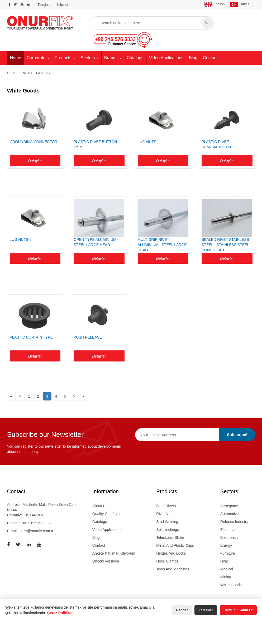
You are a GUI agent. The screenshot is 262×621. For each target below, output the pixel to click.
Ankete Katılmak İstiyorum (113, 553)
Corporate (36, 57)
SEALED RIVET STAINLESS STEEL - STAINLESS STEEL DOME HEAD (225, 244)
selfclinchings (167, 529)
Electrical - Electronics (229, 533)
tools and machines (172, 569)
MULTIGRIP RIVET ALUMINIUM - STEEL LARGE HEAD (162, 244)
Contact (210, 57)
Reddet (182, 610)
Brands (111, 57)
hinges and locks (171, 553)
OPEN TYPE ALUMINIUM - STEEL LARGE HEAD (96, 242)
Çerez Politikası (61, 613)
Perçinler (44, 5)
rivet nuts (164, 513)
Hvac (224, 561)
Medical (226, 569)
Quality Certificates (107, 513)
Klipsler (62, 5)
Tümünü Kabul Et (238, 610)
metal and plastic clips (175, 545)
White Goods (231, 585)
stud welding (167, 521)
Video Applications (166, 57)
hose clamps (167, 561)
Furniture (227, 553)
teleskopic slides (170, 537)
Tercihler (206, 610)
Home (15, 57)
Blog (193, 57)
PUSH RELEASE (88, 337)
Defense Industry (234, 521)
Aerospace (229, 505)
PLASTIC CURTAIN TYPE (31, 337)
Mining (225, 577)
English (214, 4)
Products (63, 57)
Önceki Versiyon (105, 561)
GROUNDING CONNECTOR (34, 142)
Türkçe (239, 4)
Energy (226, 545)
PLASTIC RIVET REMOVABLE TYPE (218, 144)
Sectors (87, 57)
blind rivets (166, 505)
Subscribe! (237, 434)
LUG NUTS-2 (21, 239)
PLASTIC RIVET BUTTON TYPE (95, 144)
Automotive (229, 513)
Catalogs (135, 57)
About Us (100, 505)
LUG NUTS (147, 142)
